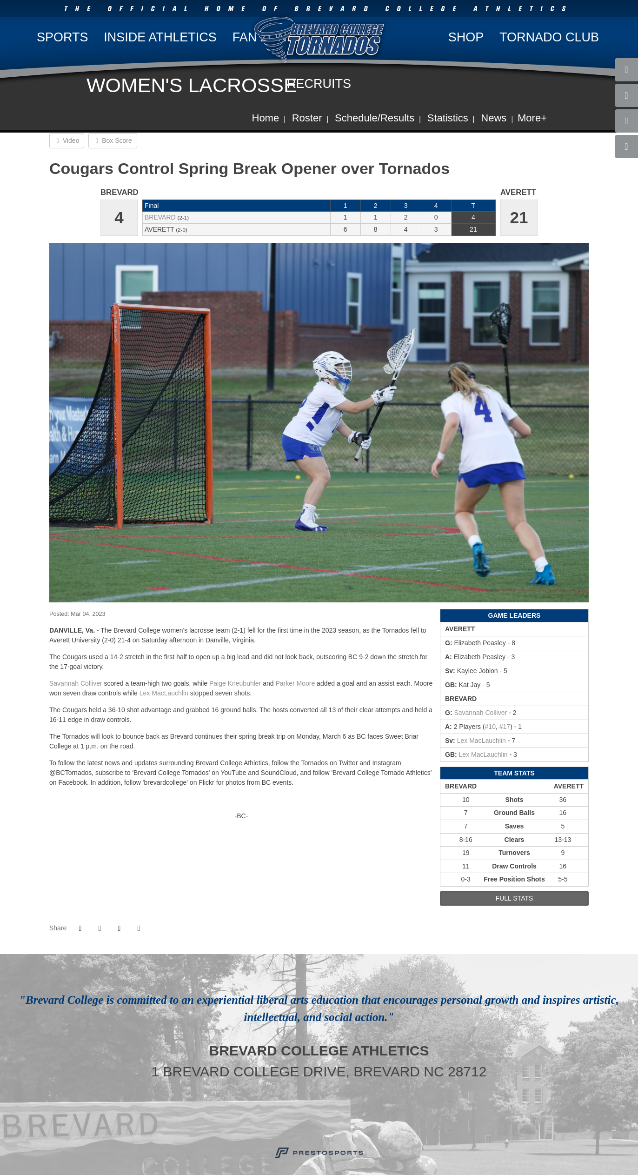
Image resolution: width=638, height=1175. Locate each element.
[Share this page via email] (119, 928)
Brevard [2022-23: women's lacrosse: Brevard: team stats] (160, 217)
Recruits (319, 84)
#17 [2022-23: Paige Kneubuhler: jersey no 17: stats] (504, 726)
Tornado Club (549, 37)
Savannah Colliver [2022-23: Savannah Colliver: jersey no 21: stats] (480, 712)
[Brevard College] (273, 1114)
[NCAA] (364, 1114)
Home (265, 118)
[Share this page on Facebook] (80, 928)
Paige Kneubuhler (235, 683)
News (493, 118)
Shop (466, 37)
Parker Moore (295, 683)
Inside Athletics (160, 37)
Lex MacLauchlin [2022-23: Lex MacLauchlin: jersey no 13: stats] (481, 740)
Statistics (447, 118)
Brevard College (318, 39)
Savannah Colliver (75, 683)
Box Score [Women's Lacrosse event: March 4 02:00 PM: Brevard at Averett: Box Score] (112, 140)
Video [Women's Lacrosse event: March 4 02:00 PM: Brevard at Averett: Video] (66, 140)
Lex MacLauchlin (164, 693)
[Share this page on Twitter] (99, 928)
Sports (62, 37)
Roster (307, 118)
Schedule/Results (374, 118)
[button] (138, 928)
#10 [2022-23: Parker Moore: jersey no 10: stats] (490, 726)
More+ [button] (532, 118)
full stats (514, 898)
